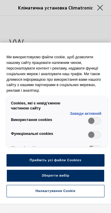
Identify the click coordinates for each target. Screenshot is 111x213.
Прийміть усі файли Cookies (55, 160)
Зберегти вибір (55, 175)
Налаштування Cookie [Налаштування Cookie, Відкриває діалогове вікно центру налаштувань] (55, 191)
